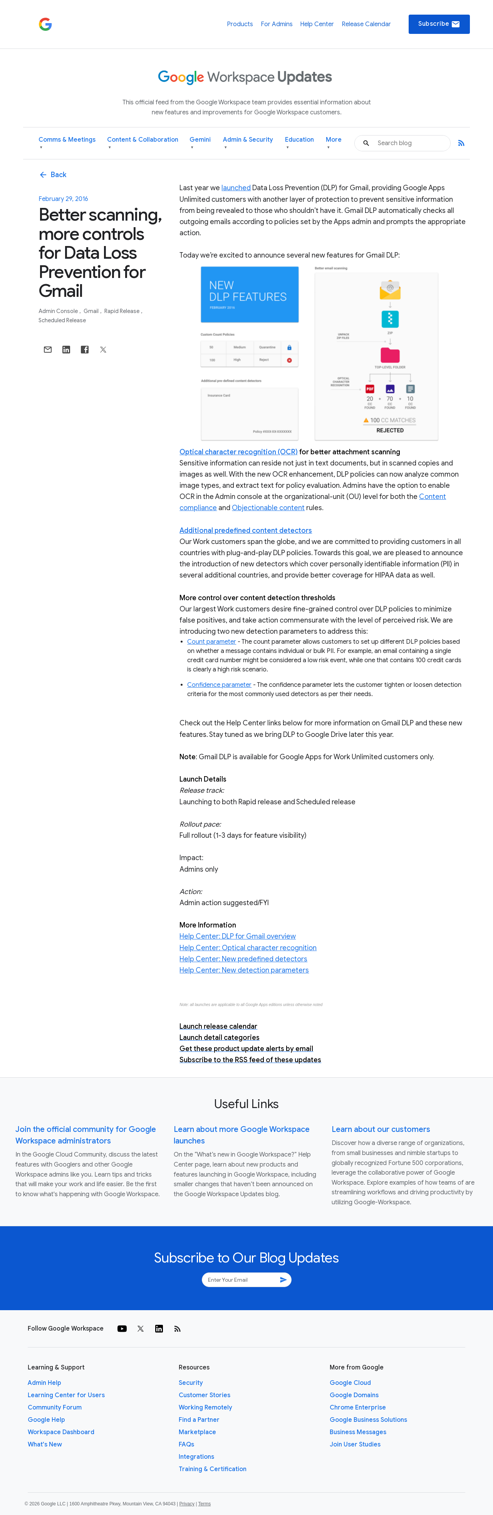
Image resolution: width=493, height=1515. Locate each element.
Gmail (92, 311)
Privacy (187, 1504)
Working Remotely (205, 1407)
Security (191, 1383)
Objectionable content (268, 508)
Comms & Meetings (67, 143)
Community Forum (55, 1407)
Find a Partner (199, 1420)
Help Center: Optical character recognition (248, 948)
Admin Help (44, 1383)
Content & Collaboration (142, 143)
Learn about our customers (381, 1129)
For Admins (277, 24)
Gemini (200, 143)
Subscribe (439, 24)
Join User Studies (355, 1444)
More (334, 143)
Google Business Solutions (368, 1420)
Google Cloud (350, 1383)
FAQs (186, 1444)
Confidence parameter (219, 685)
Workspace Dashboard (61, 1432)
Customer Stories (204, 1395)
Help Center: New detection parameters (244, 970)
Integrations (196, 1457)
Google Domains (354, 1395)
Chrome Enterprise (358, 1407)
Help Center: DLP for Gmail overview (237, 936)
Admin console (59, 311)
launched (236, 188)
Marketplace (197, 1432)
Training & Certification (212, 1469)
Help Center (317, 24)
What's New (45, 1444)
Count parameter (211, 642)
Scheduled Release (62, 320)
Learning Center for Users (66, 1395)
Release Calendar (366, 24)
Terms (204, 1504)
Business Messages (358, 1432)
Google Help (46, 1420)
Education (299, 143)
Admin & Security (248, 143)
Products (240, 24)
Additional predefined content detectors (245, 530)
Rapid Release (122, 311)
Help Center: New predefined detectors (243, 959)
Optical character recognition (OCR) (238, 452)
